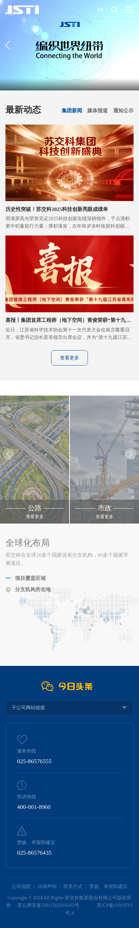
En (100, 9)
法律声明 (47, 886)
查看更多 (69, 357)
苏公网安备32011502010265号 (49, 905)
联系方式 (72, 886)
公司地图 (21, 886)
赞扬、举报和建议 (108, 886)
